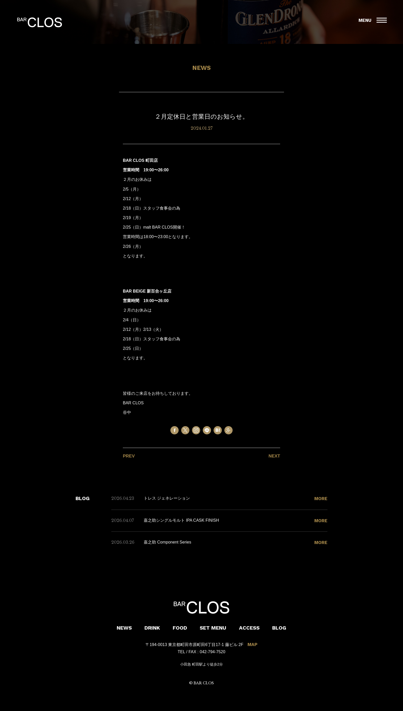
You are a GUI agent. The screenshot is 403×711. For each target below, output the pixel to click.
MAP (253, 644)
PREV (129, 456)
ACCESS (249, 628)
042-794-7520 (212, 652)
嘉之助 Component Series (167, 542)
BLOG (279, 628)
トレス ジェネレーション (167, 498)
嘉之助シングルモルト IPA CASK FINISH (181, 520)
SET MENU (213, 628)
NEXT (274, 456)
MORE (320, 498)
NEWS (124, 628)
